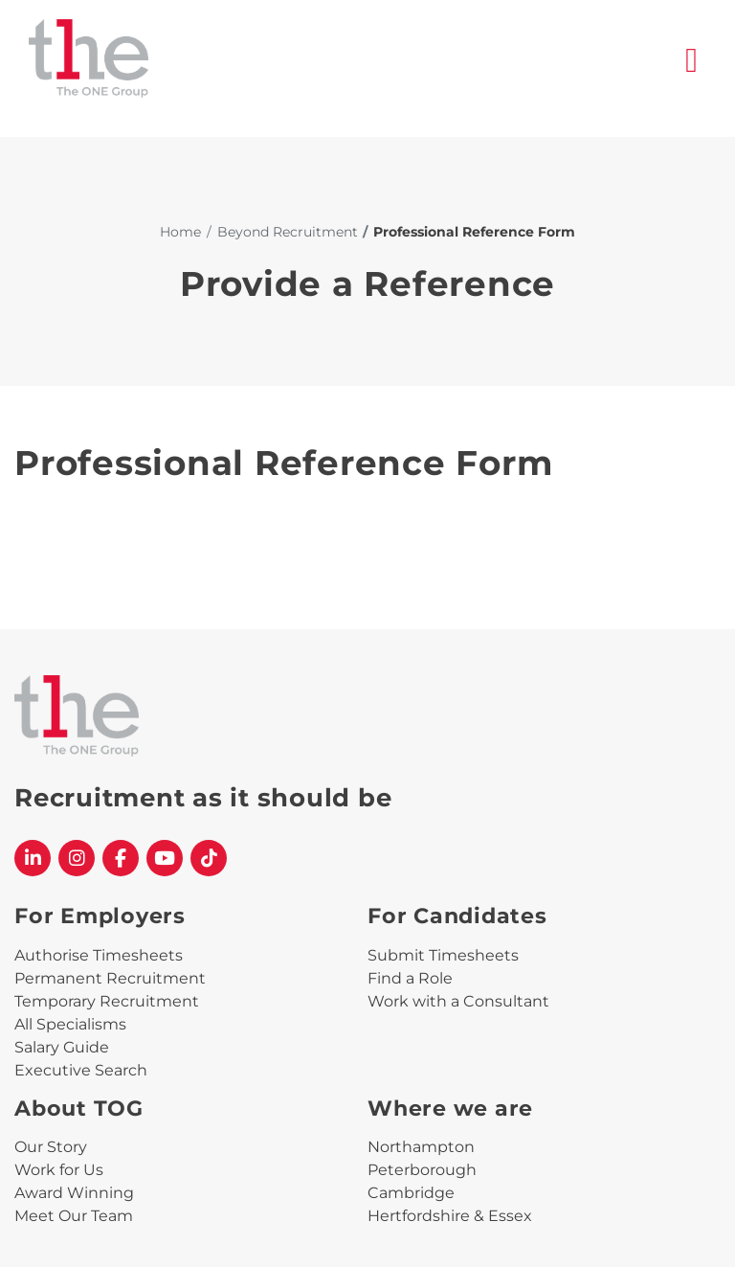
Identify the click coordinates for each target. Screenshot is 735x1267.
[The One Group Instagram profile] (76, 858)
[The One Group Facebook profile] (120, 858)
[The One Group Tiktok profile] (208, 858)
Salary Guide (61, 1047)
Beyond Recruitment (287, 231)
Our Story (50, 1147)
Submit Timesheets (443, 955)
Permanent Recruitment (110, 978)
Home (180, 231)
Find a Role (410, 978)
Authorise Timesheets (98, 955)
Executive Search (80, 1070)
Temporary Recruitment (106, 1001)
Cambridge (411, 1193)
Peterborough (422, 1170)
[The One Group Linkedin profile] (32, 858)
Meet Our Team (73, 1216)
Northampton (421, 1147)
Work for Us (58, 1170)
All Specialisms (70, 1024)
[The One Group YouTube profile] (164, 858)
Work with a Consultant (458, 1001)
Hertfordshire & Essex (450, 1216)
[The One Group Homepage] (357, 61)
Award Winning (74, 1193)
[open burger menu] (692, 61)
